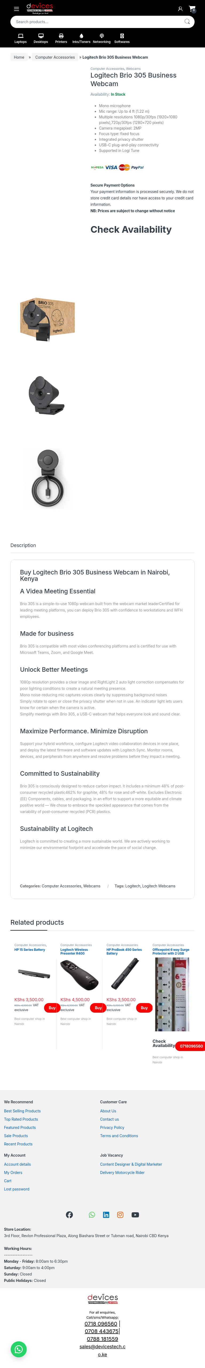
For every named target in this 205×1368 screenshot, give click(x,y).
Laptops (20, 39)
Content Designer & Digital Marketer (131, 1164)
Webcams (133, 69)
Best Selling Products (22, 1111)
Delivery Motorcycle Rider (122, 1172)
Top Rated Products (21, 1119)
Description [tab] (23, 545)
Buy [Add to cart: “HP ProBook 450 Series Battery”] (144, 1007)
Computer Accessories (55, 57)
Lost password (16, 1189)
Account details (17, 1164)
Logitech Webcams (158, 886)
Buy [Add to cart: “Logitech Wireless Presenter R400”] (98, 1007)
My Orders (13, 1172)
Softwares (122, 39)
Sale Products (16, 1135)
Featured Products (20, 1127)
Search (187, 22)
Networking (102, 39)
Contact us (109, 1119)
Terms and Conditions (119, 1135)
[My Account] (180, 9)
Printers (61, 39)
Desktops (41, 39)
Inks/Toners (81, 39)
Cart (7, 1180)
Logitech (132, 886)
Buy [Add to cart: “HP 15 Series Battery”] (52, 1007)
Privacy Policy (112, 1127)
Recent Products (18, 1144)
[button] (19, 1349)
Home (19, 57)
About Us (108, 1111)
